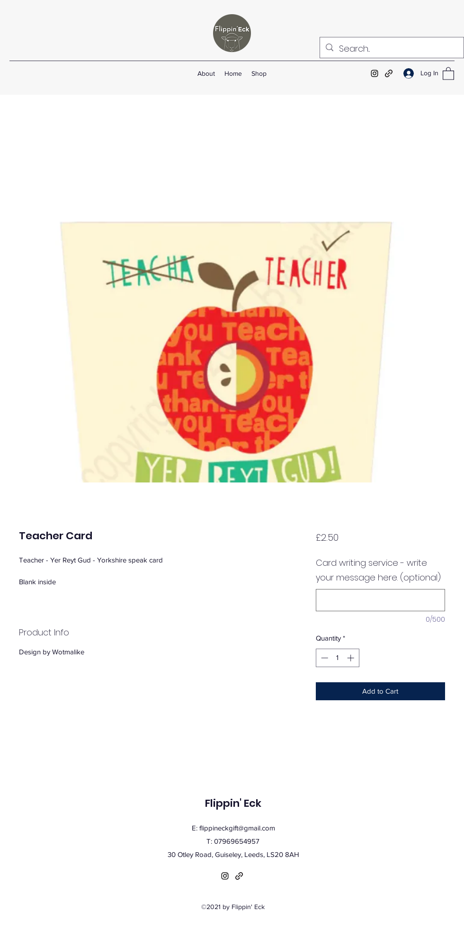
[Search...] (391, 48)
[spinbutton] (337, 658)
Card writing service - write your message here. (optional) (378, 570)
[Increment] (351, 658)
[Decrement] (323, 658)
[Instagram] (374, 73)
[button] (448, 73)
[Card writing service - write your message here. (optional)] (380, 600)
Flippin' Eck (233, 803)
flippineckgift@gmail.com (237, 828)
